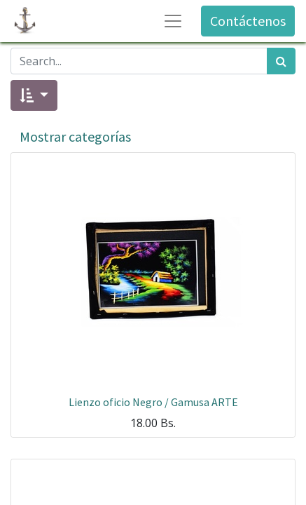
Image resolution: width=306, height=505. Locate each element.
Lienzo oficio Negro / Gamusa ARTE (153, 402)
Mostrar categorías (75, 136)
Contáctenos (248, 20)
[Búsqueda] (281, 61)
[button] (34, 95)
